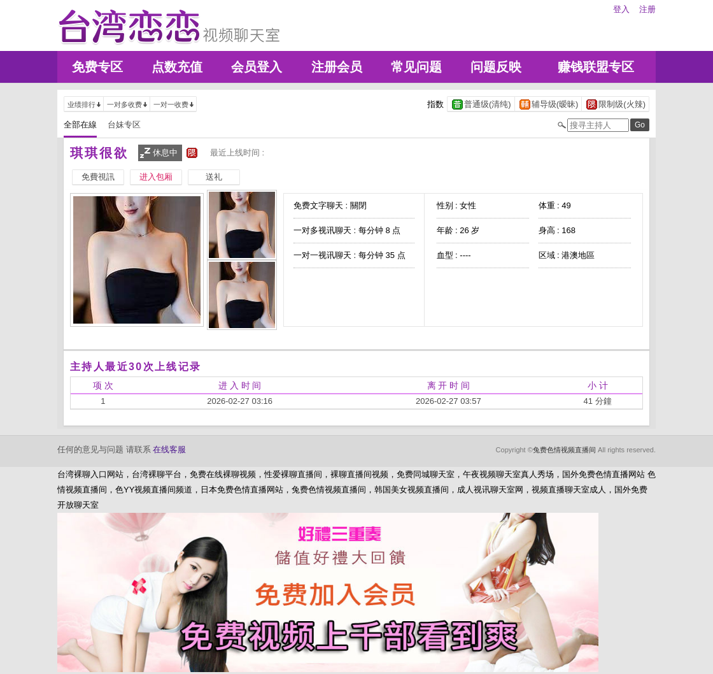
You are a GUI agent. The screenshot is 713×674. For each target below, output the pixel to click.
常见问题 (416, 67)
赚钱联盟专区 (596, 67)
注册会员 (336, 67)
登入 (621, 9)
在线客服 (169, 449)
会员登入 (256, 67)
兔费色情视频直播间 (564, 450)
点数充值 (177, 67)
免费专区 (97, 67)
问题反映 (495, 67)
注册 (647, 9)
